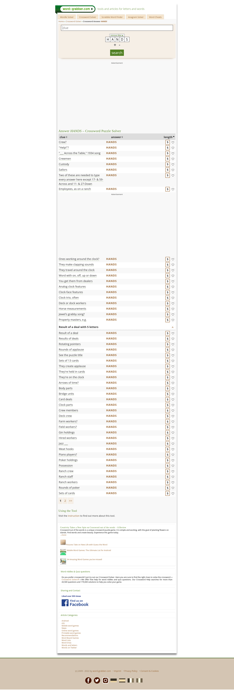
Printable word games (71, 633)
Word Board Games (70, 638)
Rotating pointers (70, 344)
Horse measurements (72, 308)
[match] (172, 142)
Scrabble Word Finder (112, 17)
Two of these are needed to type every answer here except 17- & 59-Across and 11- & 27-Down (81, 179)
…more (63, 535)
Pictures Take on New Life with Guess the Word (83, 544)
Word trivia (66, 642)
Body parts (65, 388)
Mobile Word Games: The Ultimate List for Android (89, 550)
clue (62, 137)
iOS (63, 623)
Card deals (65, 399)
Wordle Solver (67, 17)
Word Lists (66, 640)
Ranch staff (66, 476)
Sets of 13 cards (69, 360)
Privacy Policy (130, 671)
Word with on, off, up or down (78, 275)
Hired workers (68, 438)
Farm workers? (68, 421)
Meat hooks (66, 449)
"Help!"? (64, 147)
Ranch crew (66, 471)
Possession (66, 465)
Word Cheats (155, 17)
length (168, 137)
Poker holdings (68, 460)
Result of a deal (68, 333)
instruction (74, 515)
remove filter (117, 35)
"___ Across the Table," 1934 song (79, 153)
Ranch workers (68, 482)
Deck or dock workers (72, 303)
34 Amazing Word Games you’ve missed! (84, 559)
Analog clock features (72, 286)
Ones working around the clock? (79, 259)
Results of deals (68, 338)
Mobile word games (70, 625)
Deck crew (65, 416)
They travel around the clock (77, 270)
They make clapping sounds (76, 264)
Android (65, 621)
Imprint (117, 671)
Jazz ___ (63, 443)
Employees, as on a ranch (75, 189)
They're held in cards (72, 371)
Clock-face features (71, 292)
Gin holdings (67, 432)
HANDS (111, 142)
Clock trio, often (69, 297)
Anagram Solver (136, 17)
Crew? (62, 142)
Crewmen (65, 158)
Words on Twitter (69, 647)
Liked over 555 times (71, 596)
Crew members (68, 410)
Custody (64, 164)
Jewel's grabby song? (72, 314)
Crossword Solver (87, 17)
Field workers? (68, 427)
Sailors (63, 169)
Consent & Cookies (149, 671)
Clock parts (66, 404)
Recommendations (70, 635)
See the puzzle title (71, 355)
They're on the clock (71, 377)
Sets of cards (67, 493)
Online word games (70, 630)
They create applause (72, 366)
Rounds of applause (71, 349)
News (64, 628)
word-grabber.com (102, 671)
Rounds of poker (69, 487)
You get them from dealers (76, 281)
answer (116, 137)
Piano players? (68, 454)
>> (70, 500)
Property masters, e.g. (73, 319)
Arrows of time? (69, 382)
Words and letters (69, 645)
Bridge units (66, 393)
